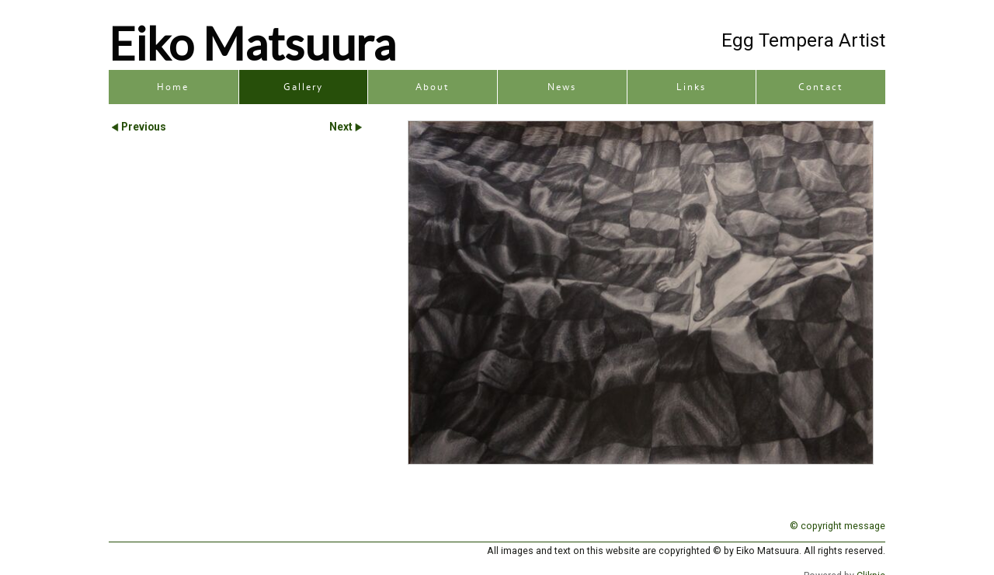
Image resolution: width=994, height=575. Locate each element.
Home (173, 87)
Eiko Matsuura (252, 43)
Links (691, 87)
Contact (820, 87)
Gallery (303, 87)
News (561, 87)
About (432, 87)
